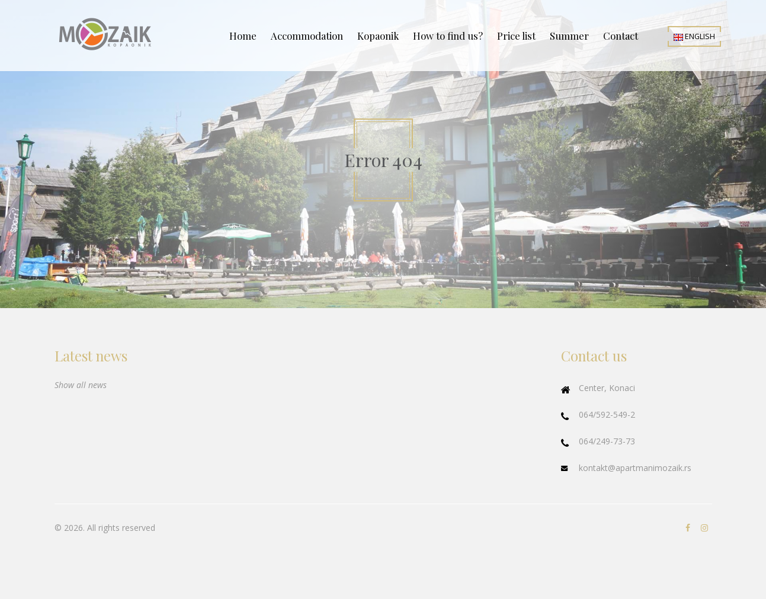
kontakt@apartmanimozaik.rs (635, 467)
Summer (569, 35)
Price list (516, 35)
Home (243, 35)
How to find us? (448, 35)
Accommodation (307, 35)
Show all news (81, 384)
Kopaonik (378, 35)
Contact (620, 35)
